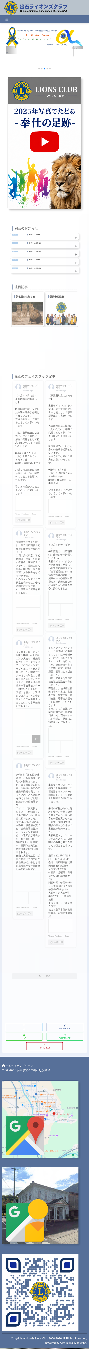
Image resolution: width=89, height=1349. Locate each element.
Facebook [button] (64, 1025)
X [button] (24, 1025)
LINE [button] (24, 1034)
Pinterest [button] (44, 1044)
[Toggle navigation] (7, 19)
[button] (39, 68)
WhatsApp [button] (64, 1034)
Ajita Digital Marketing (73, 1340)
